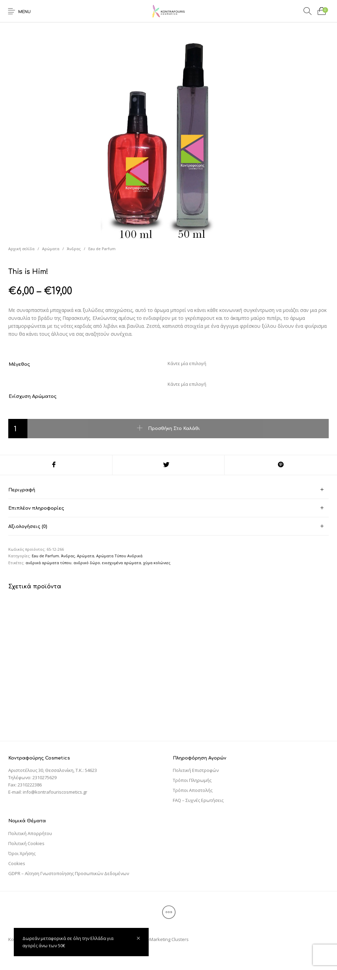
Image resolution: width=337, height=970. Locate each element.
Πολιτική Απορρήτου (30, 833)
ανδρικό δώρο (86, 562)
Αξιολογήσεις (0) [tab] (27, 526)
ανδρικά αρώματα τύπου (48, 562)
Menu (24, 12)
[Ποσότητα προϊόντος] (18, 428)
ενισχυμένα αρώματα (121, 562)
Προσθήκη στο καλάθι (174, 428)
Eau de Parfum (102, 248)
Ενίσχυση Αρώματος (33, 396)
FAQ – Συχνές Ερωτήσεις (198, 800)
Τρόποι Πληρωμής (192, 780)
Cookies (16, 863)
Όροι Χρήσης (22, 853)
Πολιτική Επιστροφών (196, 770)
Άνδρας (74, 248)
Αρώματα (50, 248)
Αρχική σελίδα (21, 248)
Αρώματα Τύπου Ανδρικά (119, 555)
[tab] (168, 490)
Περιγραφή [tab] (21, 490)
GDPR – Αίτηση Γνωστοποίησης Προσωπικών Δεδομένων (68, 873)
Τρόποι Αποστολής (192, 790)
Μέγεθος (19, 364)
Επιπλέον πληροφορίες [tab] (36, 508)
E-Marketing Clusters (167, 939)
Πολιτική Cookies (26, 843)
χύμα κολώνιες (156, 562)
